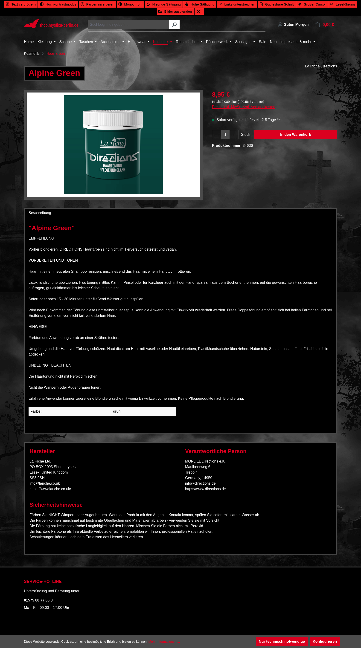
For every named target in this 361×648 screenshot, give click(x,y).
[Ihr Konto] (293, 24)
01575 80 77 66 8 (38, 600)
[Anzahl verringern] (217, 134)
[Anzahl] (225, 134)
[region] (113, 145)
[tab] (40, 213)
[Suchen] (174, 24)
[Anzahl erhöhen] (234, 134)
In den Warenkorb (295, 134)
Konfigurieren (325, 641)
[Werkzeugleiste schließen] (199, 11)
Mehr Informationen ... (164, 641)
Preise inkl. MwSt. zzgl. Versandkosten (243, 107)
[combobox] (128, 24)
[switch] (21, 4)
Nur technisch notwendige (282, 641)
